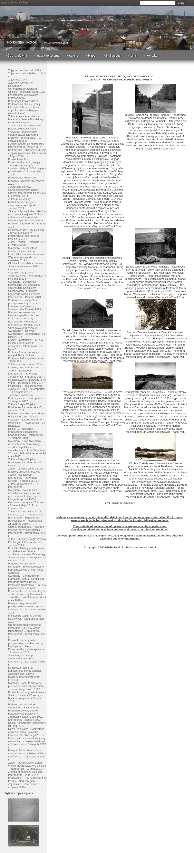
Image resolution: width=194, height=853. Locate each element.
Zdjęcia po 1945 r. (18, 79)
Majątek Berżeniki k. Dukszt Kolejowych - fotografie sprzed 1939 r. (26, 618)
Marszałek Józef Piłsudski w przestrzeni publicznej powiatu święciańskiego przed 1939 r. (25, 686)
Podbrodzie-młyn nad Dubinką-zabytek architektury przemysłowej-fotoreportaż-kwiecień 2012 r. (26, 234)
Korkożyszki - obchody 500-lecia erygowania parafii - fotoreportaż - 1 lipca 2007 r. (27, 153)
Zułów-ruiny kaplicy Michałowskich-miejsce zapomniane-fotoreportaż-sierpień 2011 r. (23, 203)
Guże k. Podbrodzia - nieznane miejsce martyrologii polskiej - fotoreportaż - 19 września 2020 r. (27, 531)
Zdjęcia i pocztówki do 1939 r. (25, 70)
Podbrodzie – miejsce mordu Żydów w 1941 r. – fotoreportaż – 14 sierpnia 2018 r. (26, 389)
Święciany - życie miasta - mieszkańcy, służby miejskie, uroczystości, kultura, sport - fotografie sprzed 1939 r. (25, 494)
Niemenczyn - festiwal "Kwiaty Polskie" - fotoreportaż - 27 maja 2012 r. (27, 223)
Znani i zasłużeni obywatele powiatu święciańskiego (24, 127)
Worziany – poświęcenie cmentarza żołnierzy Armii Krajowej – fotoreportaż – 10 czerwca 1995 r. (24, 136)
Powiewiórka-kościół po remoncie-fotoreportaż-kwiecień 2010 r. (26, 180)
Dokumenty (15, 85)
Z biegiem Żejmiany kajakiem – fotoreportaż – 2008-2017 (26, 773)
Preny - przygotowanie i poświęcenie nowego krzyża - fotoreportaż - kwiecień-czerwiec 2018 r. (27, 608)
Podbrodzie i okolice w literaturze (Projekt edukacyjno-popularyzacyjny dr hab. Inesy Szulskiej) (26, 568)
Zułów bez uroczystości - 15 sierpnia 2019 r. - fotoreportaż (25, 513)
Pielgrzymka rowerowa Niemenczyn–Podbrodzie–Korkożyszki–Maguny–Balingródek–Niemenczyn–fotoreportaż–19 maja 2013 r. (25, 318)
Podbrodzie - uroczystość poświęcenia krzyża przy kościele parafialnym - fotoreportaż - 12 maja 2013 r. (25, 305)
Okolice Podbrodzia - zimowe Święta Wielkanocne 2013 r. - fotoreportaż (25, 266)
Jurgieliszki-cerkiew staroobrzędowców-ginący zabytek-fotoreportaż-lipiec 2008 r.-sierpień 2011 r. (27, 191)
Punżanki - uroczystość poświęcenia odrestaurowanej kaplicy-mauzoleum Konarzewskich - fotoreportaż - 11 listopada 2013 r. (26, 646)
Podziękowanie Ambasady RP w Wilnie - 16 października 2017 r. (27, 381)
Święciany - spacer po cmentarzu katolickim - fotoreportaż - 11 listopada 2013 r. (27, 660)
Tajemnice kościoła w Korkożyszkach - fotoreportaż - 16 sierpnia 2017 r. (26, 398)
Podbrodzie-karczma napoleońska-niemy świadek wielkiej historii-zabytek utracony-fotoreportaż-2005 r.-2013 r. (24, 673)
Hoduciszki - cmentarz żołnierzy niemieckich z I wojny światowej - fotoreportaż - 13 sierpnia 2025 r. (27, 743)
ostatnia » (129, 502)
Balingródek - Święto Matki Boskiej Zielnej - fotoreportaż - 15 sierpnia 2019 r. (25, 520)
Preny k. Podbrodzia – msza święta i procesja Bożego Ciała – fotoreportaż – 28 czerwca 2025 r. (27, 755)
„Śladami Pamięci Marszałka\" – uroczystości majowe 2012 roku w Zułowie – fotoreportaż (27, 214)
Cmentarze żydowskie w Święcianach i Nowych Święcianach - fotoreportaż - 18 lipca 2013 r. (26, 332)
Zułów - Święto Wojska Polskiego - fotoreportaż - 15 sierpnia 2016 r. (24, 462)
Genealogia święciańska (22, 88)
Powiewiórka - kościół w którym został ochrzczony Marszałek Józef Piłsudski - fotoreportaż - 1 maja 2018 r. (27, 596)
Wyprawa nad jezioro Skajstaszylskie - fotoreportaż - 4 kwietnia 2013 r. (27, 275)
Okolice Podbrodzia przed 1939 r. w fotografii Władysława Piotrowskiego (26, 94)
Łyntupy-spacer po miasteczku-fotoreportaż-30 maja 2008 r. (26, 145)
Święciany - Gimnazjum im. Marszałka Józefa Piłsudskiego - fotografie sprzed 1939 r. (27, 578)
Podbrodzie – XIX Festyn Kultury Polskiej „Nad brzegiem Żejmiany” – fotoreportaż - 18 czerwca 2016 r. (27, 782)
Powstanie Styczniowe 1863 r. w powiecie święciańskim (27, 586)
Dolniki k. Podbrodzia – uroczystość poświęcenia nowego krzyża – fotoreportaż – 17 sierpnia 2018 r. (26, 433)
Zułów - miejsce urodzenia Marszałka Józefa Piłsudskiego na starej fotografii (26, 119)
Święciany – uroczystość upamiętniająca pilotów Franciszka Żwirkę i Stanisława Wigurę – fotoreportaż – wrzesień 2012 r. (26, 254)
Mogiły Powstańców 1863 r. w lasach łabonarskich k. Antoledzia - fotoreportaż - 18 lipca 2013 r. (25, 344)
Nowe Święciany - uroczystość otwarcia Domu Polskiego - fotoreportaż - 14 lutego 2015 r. (26, 732)
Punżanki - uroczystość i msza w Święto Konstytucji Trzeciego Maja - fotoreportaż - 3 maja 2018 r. (27, 697)
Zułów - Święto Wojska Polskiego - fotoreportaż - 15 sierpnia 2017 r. (24, 407)
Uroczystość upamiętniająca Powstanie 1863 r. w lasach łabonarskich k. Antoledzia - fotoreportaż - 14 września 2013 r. (27, 631)
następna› (117, 502)
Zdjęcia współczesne (20, 82)
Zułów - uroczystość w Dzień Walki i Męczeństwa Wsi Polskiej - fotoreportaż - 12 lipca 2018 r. (27, 765)
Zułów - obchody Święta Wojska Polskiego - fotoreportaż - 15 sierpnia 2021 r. (27, 542)
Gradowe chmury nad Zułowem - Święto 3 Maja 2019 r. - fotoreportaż (26, 505)
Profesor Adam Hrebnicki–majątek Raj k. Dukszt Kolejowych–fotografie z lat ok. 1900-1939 (26, 357)
